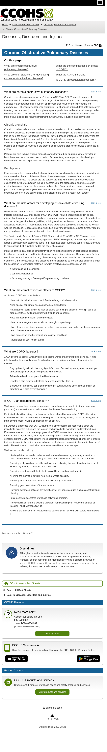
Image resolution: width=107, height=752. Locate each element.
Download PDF (93, 45)
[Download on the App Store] (16, 659)
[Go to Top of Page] (52, 717)
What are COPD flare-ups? (71, 74)
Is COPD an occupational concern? (76, 79)
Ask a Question (52, 633)
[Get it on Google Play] (88, 659)
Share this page (74, 45)
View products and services (52, 692)
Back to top (96, 92)
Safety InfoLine (34, 617)
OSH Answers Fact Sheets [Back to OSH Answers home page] (22, 583)
